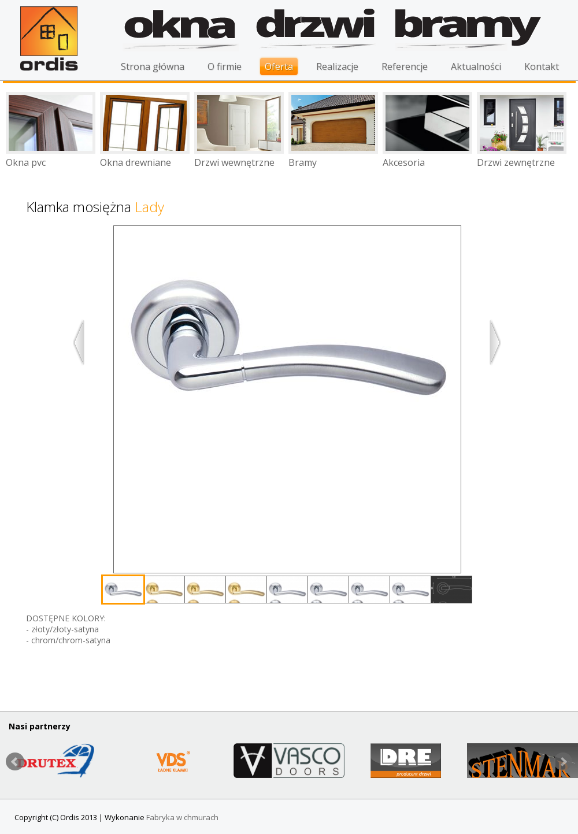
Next (563, 762)
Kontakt (541, 66)
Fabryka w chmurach (182, 817)
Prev (15, 762)
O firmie (225, 66)
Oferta (279, 66)
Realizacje (337, 66)
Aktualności (476, 66)
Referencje (404, 66)
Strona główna (152, 66)
